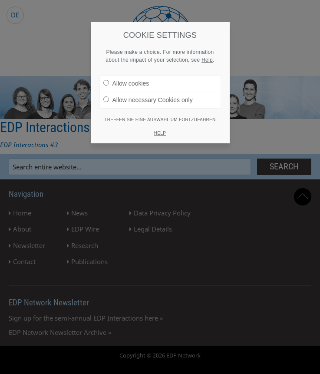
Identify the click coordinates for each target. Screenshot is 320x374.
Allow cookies (126, 80)
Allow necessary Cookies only (148, 96)
